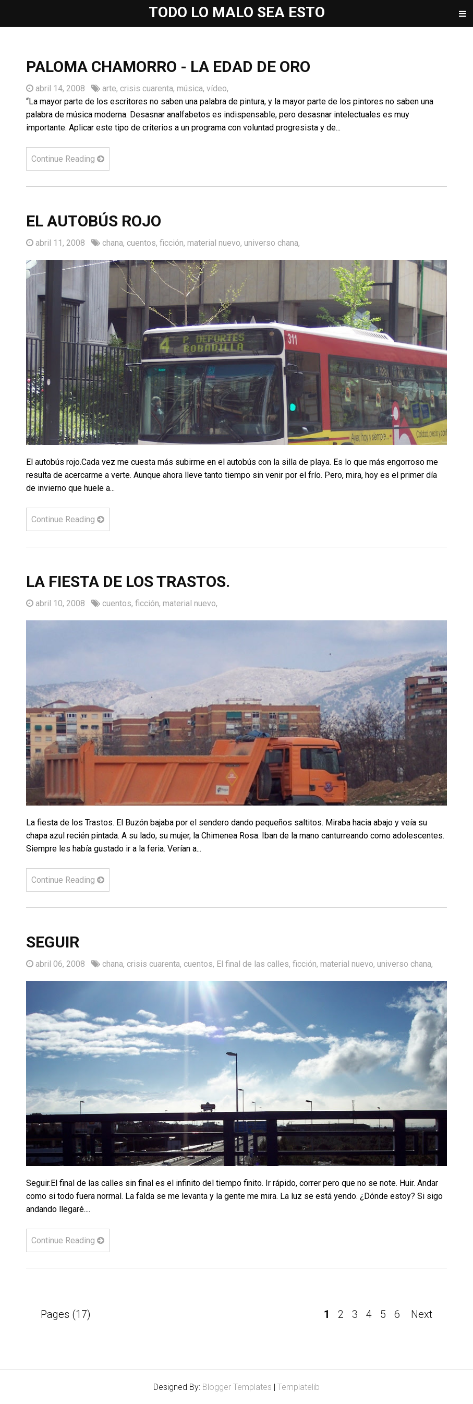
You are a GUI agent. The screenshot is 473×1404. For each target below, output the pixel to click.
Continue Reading (67, 159)
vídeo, (217, 88)
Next (421, 1314)
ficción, (173, 243)
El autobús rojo (93, 221)
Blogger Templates (237, 1387)
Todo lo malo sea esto (237, 12)
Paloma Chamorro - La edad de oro (168, 66)
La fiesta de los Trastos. (128, 581)
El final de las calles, (254, 964)
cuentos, (143, 243)
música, (192, 88)
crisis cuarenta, (148, 88)
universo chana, (272, 243)
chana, (114, 243)
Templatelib (298, 1387)
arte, (111, 88)
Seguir (52, 942)
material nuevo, (215, 243)
